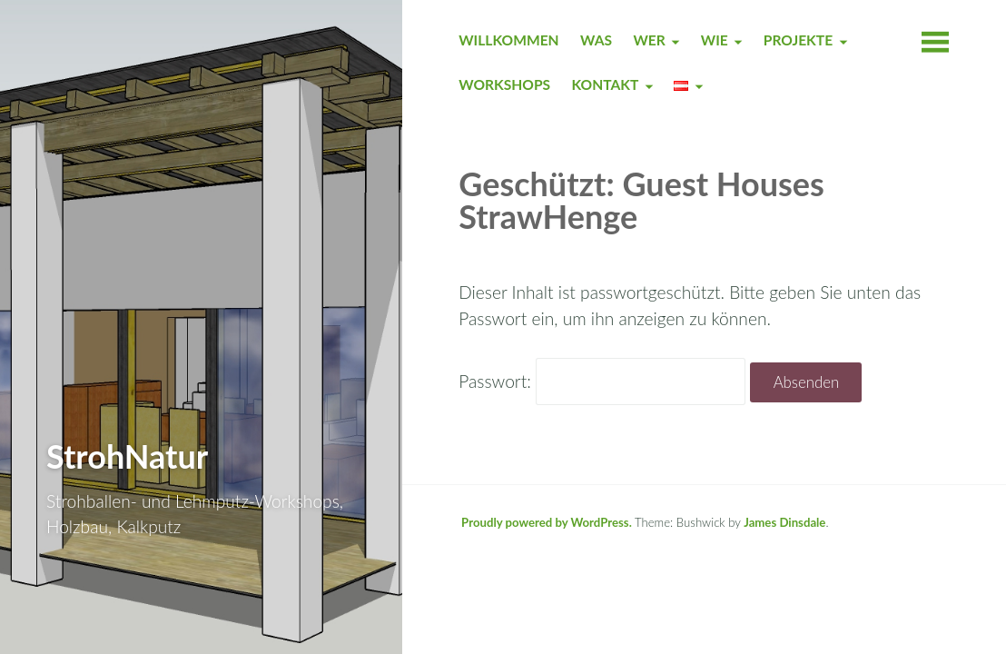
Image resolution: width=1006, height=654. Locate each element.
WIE (714, 40)
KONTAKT (604, 84)
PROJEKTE (798, 40)
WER (649, 40)
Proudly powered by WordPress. (546, 522)
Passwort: (602, 381)
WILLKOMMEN (508, 40)
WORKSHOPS (504, 84)
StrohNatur (127, 456)
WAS (596, 40)
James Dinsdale (784, 522)
